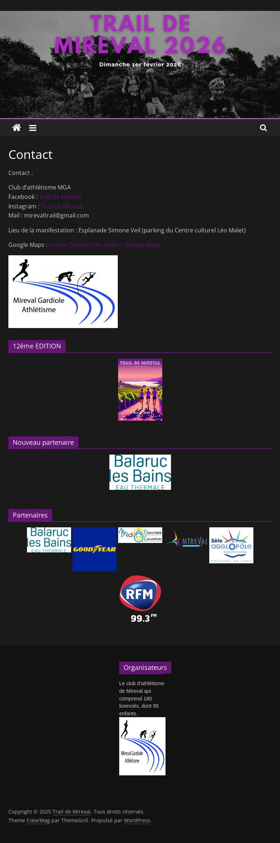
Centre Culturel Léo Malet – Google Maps (105, 245)
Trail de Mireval (60, 197)
